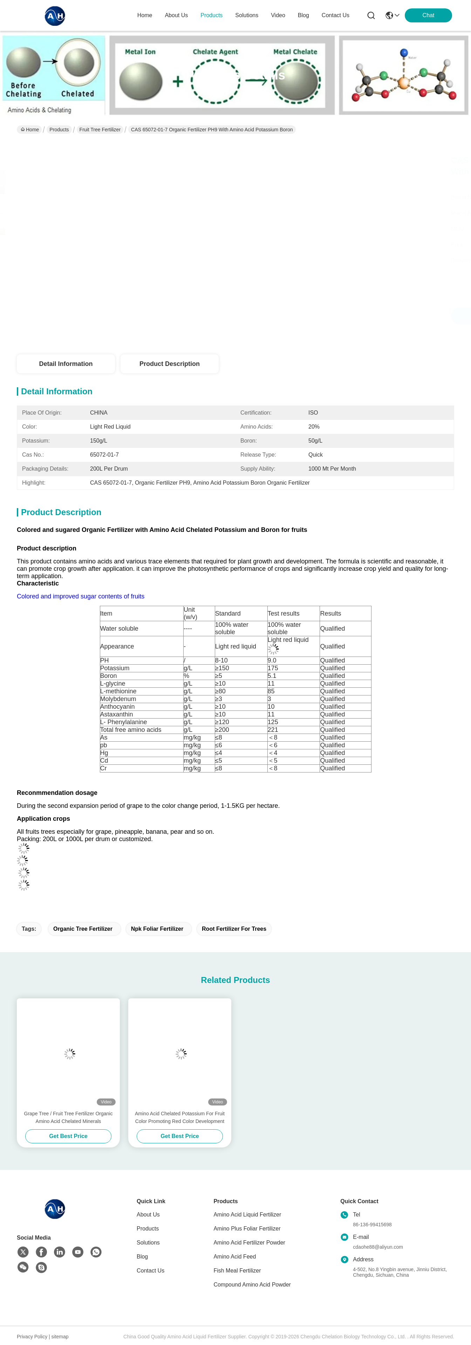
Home (144, 15)
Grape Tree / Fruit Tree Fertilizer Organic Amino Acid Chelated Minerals (68, 1117)
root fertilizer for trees (234, 929)
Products (59, 129)
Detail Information (66, 363)
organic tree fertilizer (82, 929)
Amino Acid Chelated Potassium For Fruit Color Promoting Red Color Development (180, 1117)
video (278, 15)
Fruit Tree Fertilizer (100, 129)
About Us (148, 1215)
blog (303, 15)
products (211, 15)
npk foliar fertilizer (157, 929)
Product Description (169, 363)
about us (176, 15)
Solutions (148, 1243)
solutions (246, 15)
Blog (142, 1257)
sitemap (60, 1336)
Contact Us (150, 1271)
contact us (335, 15)
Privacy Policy (32, 1336)
